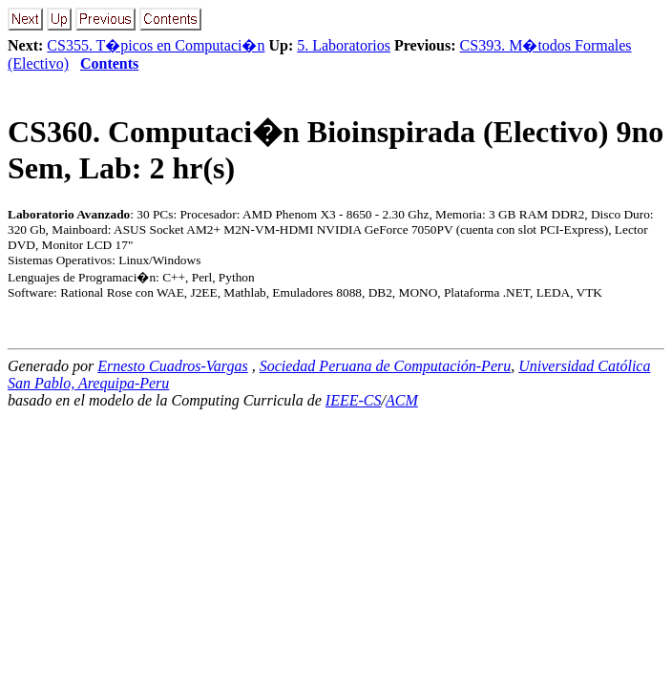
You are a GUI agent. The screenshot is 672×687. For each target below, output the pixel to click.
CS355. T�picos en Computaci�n (155, 45)
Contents (109, 63)
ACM (402, 400)
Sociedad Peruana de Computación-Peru (386, 366)
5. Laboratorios (343, 45)
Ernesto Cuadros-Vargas (172, 366)
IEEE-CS (354, 400)
